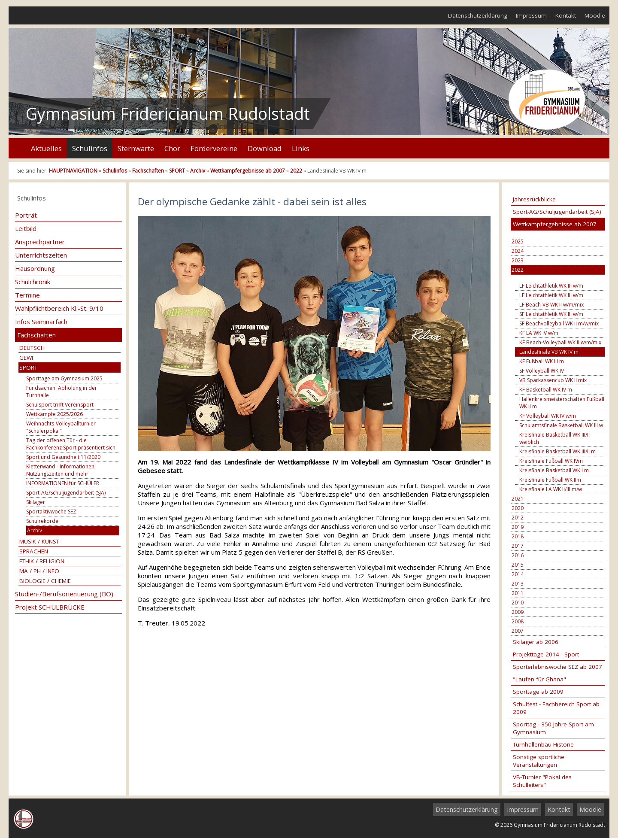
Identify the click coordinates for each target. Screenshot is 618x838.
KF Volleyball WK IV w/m (547, 415)
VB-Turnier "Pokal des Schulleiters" (542, 781)
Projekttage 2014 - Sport (546, 654)
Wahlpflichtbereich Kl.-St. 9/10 (59, 308)
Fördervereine (214, 148)
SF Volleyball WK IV (541, 370)
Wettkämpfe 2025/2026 (54, 414)
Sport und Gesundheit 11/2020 (63, 457)
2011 (518, 593)
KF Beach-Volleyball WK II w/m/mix (560, 342)
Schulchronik (32, 281)
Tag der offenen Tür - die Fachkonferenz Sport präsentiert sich (70, 444)
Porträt (26, 215)
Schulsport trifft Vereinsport (60, 404)
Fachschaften (148, 170)
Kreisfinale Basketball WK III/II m (557, 451)
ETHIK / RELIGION (41, 561)
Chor (172, 148)
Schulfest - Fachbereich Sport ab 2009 (556, 708)
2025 (518, 241)
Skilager (35, 502)
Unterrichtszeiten (41, 255)
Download (265, 148)
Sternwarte (136, 148)
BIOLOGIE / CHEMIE (45, 581)
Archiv (197, 170)
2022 (296, 170)
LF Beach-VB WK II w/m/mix (551, 304)
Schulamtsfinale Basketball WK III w (561, 425)
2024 (518, 251)
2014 (518, 574)
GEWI (26, 357)
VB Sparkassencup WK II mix (553, 380)
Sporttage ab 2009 (538, 691)
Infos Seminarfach (41, 321)
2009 (518, 612)
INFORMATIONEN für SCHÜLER (62, 483)
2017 (518, 546)
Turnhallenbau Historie (543, 744)
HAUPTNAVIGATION (73, 170)
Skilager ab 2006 (535, 642)
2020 (518, 508)
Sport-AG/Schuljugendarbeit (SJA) (66, 492)
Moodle (595, 15)
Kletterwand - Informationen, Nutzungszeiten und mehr (61, 470)
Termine (27, 295)
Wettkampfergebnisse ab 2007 (247, 170)
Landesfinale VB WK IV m (549, 351)
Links (300, 148)
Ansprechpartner (40, 241)
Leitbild (25, 228)
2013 (518, 583)
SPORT (177, 170)
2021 (518, 498)
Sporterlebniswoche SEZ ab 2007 (557, 667)
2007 (518, 631)
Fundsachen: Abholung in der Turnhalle (61, 391)
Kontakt (565, 15)
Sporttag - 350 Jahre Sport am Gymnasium (553, 728)
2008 (518, 621)
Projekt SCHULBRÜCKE (50, 607)
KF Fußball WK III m (541, 361)
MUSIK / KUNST (39, 541)
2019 (518, 527)
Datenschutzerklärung (477, 15)
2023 (518, 260)
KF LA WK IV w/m (538, 333)
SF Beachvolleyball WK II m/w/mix (559, 323)
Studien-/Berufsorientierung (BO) (64, 593)
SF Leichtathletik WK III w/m (551, 314)
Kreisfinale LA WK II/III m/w (550, 489)
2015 (518, 564)
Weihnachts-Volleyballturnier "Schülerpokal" (61, 427)
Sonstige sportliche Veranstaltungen (538, 760)
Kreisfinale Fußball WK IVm (551, 461)
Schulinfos (89, 148)
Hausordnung (35, 268)
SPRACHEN (33, 551)
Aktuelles (46, 148)
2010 (518, 602)
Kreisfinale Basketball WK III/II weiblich (554, 438)
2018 (518, 536)
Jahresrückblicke (534, 199)
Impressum (531, 15)
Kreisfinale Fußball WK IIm (550, 479)
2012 (518, 517)
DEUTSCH (32, 348)
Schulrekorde (42, 521)
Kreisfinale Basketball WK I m (554, 470)
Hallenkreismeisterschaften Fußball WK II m (561, 402)
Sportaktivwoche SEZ (51, 511)
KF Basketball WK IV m (545, 389)
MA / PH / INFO (39, 571)
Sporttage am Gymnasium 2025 (64, 378)
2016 (518, 555)
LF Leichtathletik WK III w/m (551, 285)
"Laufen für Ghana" (539, 679)
